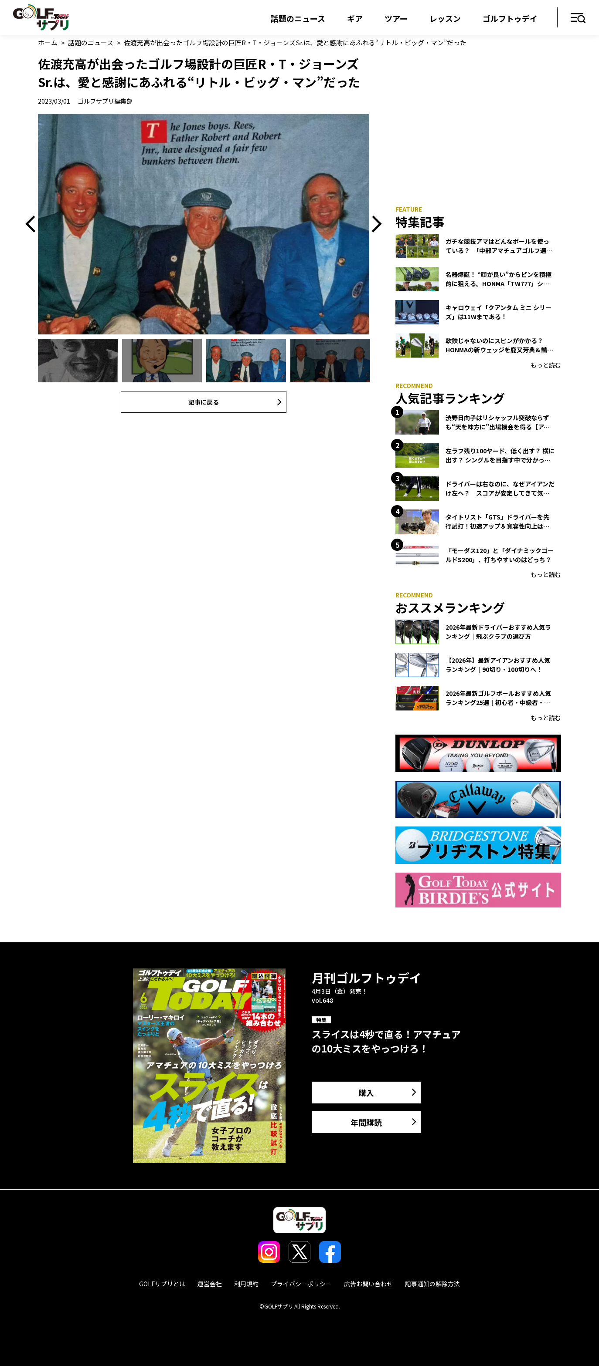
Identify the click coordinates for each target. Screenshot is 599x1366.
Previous (33, 224)
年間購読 (366, 1122)
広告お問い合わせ (368, 1283)
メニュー (578, 18)
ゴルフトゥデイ (510, 18)
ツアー (396, 18)
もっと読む (546, 365)
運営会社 (209, 1283)
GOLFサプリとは (162, 1283)
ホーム (48, 42)
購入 (366, 1092)
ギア (355, 18)
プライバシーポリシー (301, 1283)
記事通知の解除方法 (432, 1283)
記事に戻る (203, 402)
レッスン (445, 18)
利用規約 (246, 1283)
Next (373, 224)
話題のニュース (298, 18)
